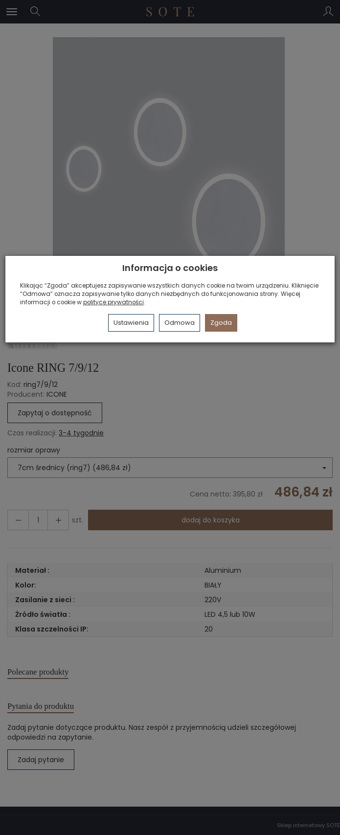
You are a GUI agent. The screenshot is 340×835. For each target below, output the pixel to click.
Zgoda (221, 322)
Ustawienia (131, 322)
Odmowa (179, 322)
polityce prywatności (113, 302)
